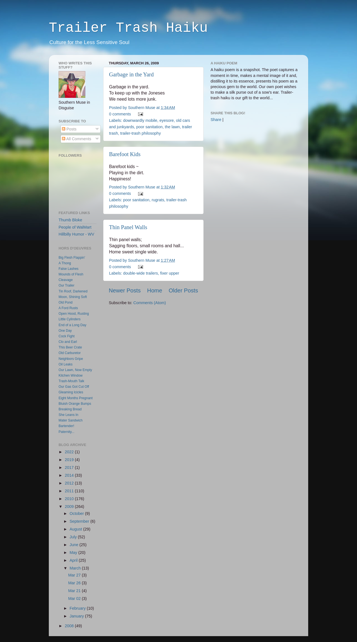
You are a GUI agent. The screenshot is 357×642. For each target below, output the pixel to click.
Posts (69, 129)
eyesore (167, 120)
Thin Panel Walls (128, 227)
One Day (65, 331)
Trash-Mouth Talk (71, 381)
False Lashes (68, 269)
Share (216, 119)
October (77, 513)
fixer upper (169, 273)
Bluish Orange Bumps (75, 404)
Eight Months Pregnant (76, 398)
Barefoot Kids (125, 154)
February (78, 608)
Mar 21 (75, 590)
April (74, 560)
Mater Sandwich (71, 420)
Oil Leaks (66, 364)
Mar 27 (75, 575)
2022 (70, 452)
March (76, 568)
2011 (70, 491)
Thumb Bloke (70, 220)
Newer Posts (125, 290)
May (74, 552)
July (74, 537)
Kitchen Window (71, 375)
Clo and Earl (68, 342)
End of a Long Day (72, 325)
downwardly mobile (140, 120)
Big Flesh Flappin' (72, 258)
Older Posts (183, 290)
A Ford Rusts (68, 308)
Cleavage (66, 280)
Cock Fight (66, 336)
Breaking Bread (70, 409)
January (77, 616)
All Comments (76, 139)
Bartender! (66, 426)
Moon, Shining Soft (73, 297)
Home (154, 290)
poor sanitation (149, 127)
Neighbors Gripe (71, 359)
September (80, 521)
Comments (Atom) (149, 303)
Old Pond (66, 302)
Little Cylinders (70, 319)
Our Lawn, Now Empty (75, 370)
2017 (70, 467)
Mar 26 (75, 583)
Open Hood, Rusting (74, 314)
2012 (70, 483)
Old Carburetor (70, 353)
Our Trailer (66, 285)
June (74, 544)
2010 (70, 498)
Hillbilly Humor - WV (76, 234)
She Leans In (68, 415)
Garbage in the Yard (131, 74)
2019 (70, 459)
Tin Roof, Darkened (73, 291)
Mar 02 (75, 598)
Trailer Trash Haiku (128, 28)
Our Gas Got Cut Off (74, 387)
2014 (70, 475)
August (76, 529)
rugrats (158, 200)
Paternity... (66, 432)
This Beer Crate (70, 347)
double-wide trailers (140, 273)
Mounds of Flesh (71, 274)
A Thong (65, 263)
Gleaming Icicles (71, 392)
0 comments (120, 114)
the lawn (172, 127)
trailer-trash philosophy (140, 133)
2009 (70, 506)
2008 (70, 626)
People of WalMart (75, 227)
